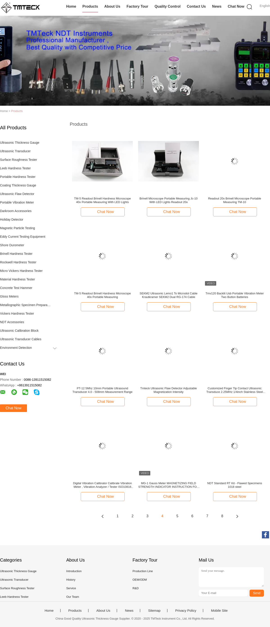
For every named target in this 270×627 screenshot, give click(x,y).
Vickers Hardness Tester (17, 313)
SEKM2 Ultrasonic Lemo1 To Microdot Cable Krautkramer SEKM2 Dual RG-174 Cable (169, 295)
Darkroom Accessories (16, 211)
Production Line (143, 571)
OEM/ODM (140, 579)
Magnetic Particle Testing (17, 228)
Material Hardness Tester (17, 279)
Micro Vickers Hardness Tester (21, 271)
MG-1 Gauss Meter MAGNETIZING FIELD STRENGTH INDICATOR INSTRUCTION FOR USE (168, 485)
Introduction (73, 571)
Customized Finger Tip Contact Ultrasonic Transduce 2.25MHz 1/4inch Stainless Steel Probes (234, 390)
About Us (112, 6)
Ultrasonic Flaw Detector (17, 194)
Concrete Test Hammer (16, 288)
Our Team (72, 596)
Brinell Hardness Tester (16, 253)
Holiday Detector (11, 219)
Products (90, 6)
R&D (136, 588)
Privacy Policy (185, 610)
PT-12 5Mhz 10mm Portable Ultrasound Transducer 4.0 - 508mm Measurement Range (102, 390)
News (217, 6)
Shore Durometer (12, 245)
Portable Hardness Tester (18, 177)
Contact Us (196, 6)
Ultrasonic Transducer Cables (20, 339)
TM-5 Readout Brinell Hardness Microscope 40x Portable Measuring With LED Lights (102, 200)
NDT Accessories (12, 322)
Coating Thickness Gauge (18, 185)
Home (71, 6)
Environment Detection (16, 347)
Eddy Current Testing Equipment (22, 236)
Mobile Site (219, 610)
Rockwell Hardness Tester (18, 262)
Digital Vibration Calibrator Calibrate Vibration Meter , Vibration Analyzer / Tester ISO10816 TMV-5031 (102, 485)
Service (71, 588)
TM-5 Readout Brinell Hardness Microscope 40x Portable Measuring (102, 295)
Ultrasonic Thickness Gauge (19, 142)
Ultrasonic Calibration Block (19, 330)
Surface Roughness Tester (18, 159)
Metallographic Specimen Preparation (25, 305)
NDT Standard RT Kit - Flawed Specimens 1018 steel (234, 484)
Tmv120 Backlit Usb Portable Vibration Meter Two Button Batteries (234, 295)
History (70, 579)
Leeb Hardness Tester (15, 168)
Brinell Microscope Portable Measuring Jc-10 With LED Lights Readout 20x (169, 200)
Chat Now (236, 6)
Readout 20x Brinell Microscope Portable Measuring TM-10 (234, 200)
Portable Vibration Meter (17, 202)
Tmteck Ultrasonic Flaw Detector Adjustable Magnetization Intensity (168, 390)
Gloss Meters (9, 296)
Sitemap (154, 610)
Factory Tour (137, 6)
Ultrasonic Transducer (15, 151)
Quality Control (168, 6)
